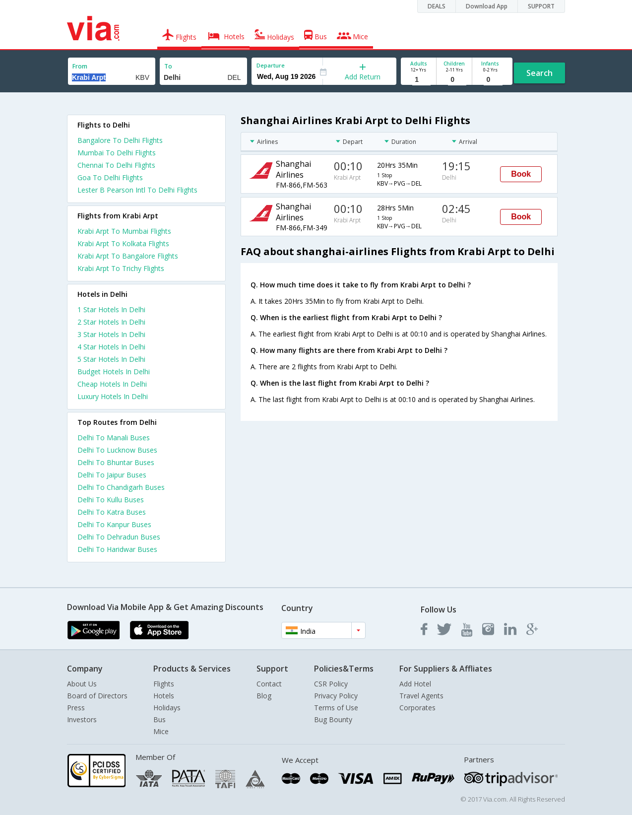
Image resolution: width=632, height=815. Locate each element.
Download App (486, 6)
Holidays (167, 707)
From (79, 66)
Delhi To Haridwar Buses (117, 549)
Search (539, 73)
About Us (82, 683)
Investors (82, 719)
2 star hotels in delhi (111, 322)
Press (76, 707)
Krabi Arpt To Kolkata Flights (123, 243)
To (168, 66)
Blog (263, 695)
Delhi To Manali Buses (113, 437)
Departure (270, 65)
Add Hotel (415, 683)
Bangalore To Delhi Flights (120, 140)
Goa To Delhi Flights (110, 177)
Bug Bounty (333, 719)
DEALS (436, 6)
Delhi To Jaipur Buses (111, 474)
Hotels (163, 695)
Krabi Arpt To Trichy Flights (120, 268)
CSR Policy (331, 683)
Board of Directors (97, 695)
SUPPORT (541, 6)
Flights (163, 683)
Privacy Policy (336, 695)
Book (521, 174)
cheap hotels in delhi (112, 384)
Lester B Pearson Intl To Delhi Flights (137, 190)
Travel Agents (421, 695)
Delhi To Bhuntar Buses (115, 462)
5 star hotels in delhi (111, 359)
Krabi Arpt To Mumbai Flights (124, 231)
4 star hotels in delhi (111, 346)
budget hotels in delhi (113, 371)
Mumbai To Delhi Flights (116, 152)
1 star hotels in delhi (111, 309)
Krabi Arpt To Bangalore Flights (127, 256)
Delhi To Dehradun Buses (118, 537)
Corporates (417, 707)
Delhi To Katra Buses (111, 512)
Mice (161, 731)
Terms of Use (336, 707)
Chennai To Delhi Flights (116, 165)
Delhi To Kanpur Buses (114, 524)
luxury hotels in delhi (112, 396)
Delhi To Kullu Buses (110, 499)
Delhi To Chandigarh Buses (121, 487)
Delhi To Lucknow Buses (117, 450)
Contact (269, 683)
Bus (159, 719)
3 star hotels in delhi (111, 334)
